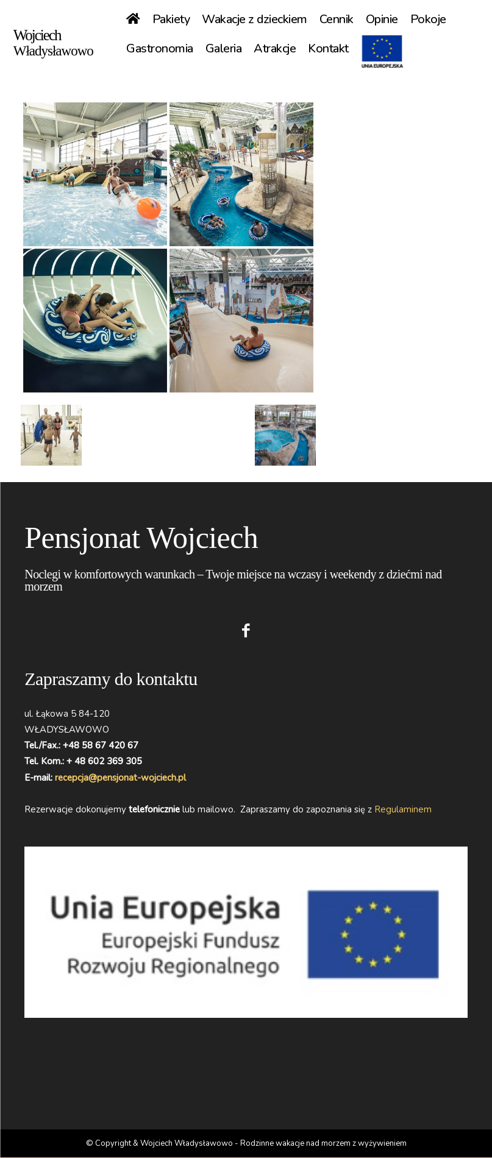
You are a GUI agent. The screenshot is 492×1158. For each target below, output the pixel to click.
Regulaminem (403, 809)
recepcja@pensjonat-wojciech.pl (120, 778)
